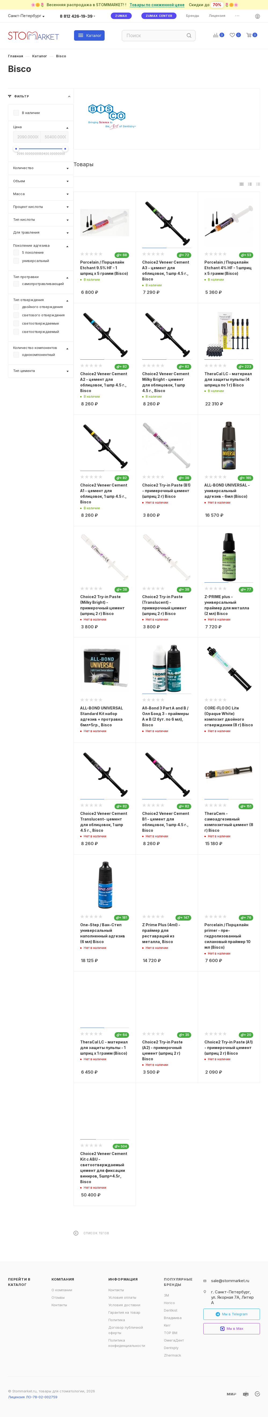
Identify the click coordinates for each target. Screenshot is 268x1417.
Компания (63, 1279)
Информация (123, 1279)
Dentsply (171, 1348)
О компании (62, 1290)
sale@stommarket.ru (230, 1280)
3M (166, 1295)
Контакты (59, 1305)
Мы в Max (231, 1328)
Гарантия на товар (124, 1312)
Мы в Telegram (232, 1314)
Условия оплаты (122, 1297)
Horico (169, 1303)
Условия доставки (124, 1305)
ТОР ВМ (170, 1333)
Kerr (167, 1325)
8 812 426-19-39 (76, 16)
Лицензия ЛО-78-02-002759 (32, 1397)
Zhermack (172, 1355)
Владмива (173, 1318)
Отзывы (58, 1297)
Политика (116, 1320)
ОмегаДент (174, 1340)
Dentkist (170, 1310)
